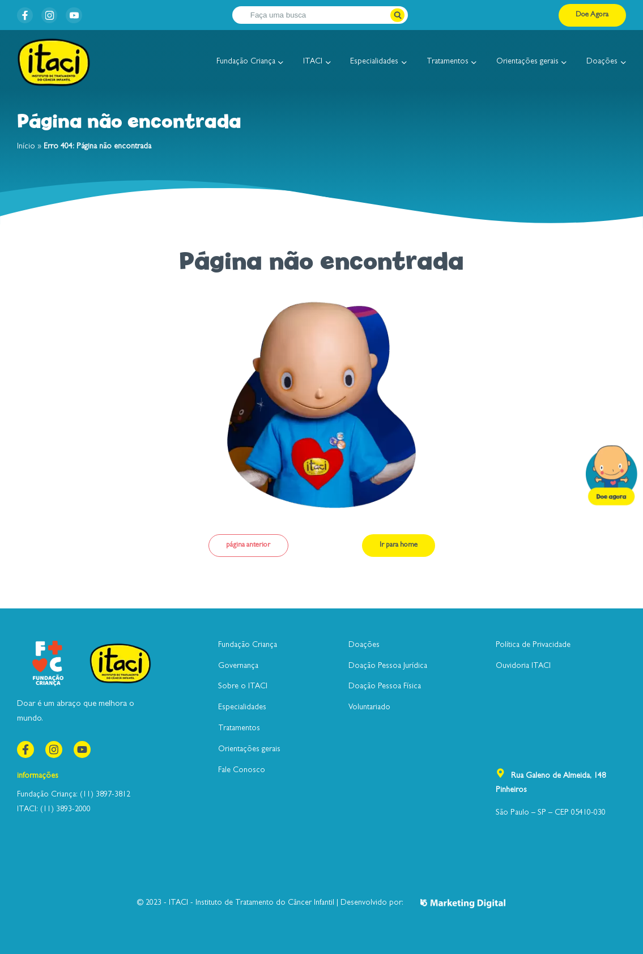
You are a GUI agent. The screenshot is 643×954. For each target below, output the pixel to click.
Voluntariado (369, 708)
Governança (238, 666)
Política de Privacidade (533, 645)
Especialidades (374, 62)
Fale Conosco (241, 770)
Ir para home (399, 545)
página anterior (248, 545)
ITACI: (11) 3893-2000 (54, 810)
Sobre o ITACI (242, 687)
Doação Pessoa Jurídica (387, 666)
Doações (602, 62)
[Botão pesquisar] (397, 15)
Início (26, 147)
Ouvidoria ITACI (523, 666)
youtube (72, 14)
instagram (47, 14)
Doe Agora (592, 15)
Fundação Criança (245, 62)
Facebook (23, 14)
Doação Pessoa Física (384, 687)
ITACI (312, 62)
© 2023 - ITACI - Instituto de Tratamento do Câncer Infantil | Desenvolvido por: (321, 903)
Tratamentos (448, 62)
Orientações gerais (527, 62)
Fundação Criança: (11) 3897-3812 (73, 795)
